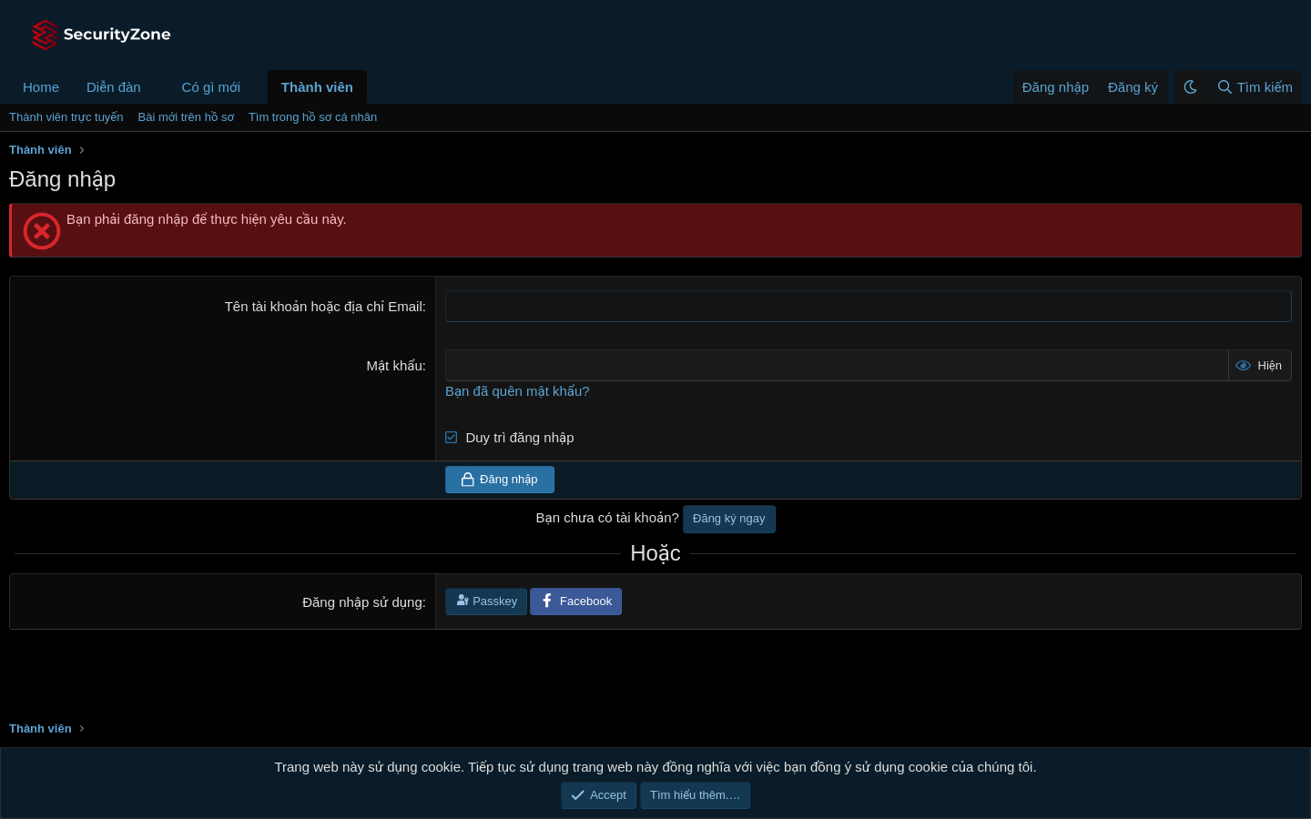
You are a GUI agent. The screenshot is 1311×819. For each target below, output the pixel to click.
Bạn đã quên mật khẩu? (517, 391)
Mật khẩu (394, 365)
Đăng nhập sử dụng (362, 602)
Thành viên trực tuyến (66, 117)
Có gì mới (211, 87)
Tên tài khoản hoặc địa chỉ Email (323, 306)
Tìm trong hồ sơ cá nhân (313, 117)
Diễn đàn (113, 87)
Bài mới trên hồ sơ (186, 117)
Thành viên (317, 87)
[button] (155, 87)
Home (41, 87)
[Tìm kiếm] (1254, 87)
